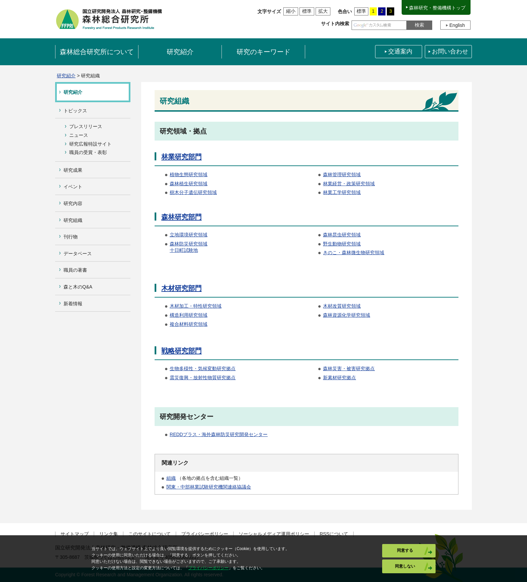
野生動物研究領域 (342, 243)
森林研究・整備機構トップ (437, 7)
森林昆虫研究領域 (342, 234)
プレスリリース (85, 126)
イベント (73, 186)
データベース (78, 253)
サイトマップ (74, 534)
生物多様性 (181, 368)
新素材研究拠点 (339, 377)
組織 (171, 478)
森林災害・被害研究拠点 (349, 368)
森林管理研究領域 (342, 174)
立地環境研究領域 (188, 234)
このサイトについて (149, 534)
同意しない (405, 566)
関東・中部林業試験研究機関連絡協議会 (208, 487)
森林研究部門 (181, 217)
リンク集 (108, 534)
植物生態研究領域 (188, 174)
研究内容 (73, 203)
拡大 (323, 11)
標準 (307, 11)
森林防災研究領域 (188, 243)
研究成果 (73, 170)
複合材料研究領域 (188, 324)
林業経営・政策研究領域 (349, 183)
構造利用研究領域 (188, 315)
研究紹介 (66, 75)
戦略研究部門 (181, 350)
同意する (405, 550)
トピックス (75, 110)
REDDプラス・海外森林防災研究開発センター (219, 434)
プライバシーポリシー (204, 534)
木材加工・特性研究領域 (195, 306)
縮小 (290, 11)
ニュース (78, 135)
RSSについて (334, 534)
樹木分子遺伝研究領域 (193, 192)
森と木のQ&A (78, 286)
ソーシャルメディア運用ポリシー (274, 534)
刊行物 (71, 236)
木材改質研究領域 (342, 306)
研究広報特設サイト (90, 144)
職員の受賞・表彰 (88, 152)
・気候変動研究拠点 (214, 368)
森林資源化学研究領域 (346, 315)
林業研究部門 (181, 156)
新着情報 (73, 303)
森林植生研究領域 (188, 183)
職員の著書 (75, 270)
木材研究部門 (181, 288)
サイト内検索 (335, 23)
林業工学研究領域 (342, 192)
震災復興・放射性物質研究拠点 (203, 377)
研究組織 (73, 220)
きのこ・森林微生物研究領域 (353, 252)
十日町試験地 (184, 250)
